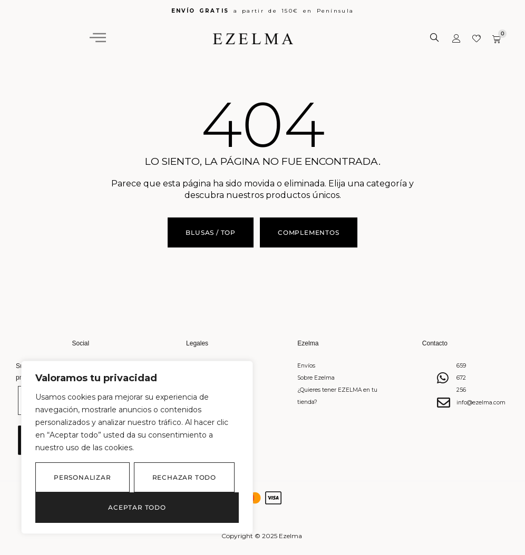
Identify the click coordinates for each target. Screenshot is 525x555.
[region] (137, 447)
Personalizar (82, 477)
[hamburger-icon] (97, 38)
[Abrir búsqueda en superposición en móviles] (435, 38)
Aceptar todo (137, 507)
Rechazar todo (184, 477)
